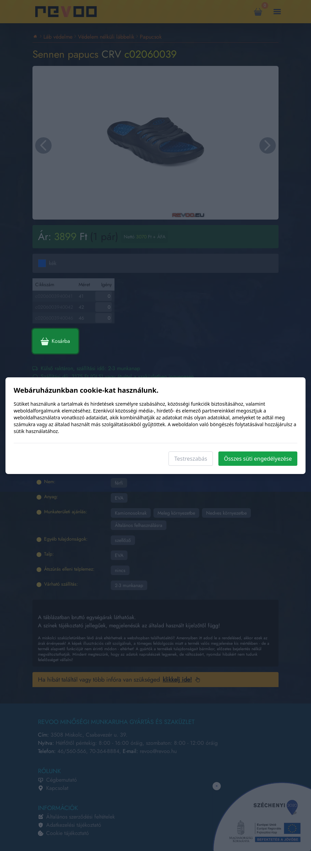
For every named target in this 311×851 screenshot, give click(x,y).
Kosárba (55, 341)
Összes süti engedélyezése (258, 458)
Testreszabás (190, 458)
